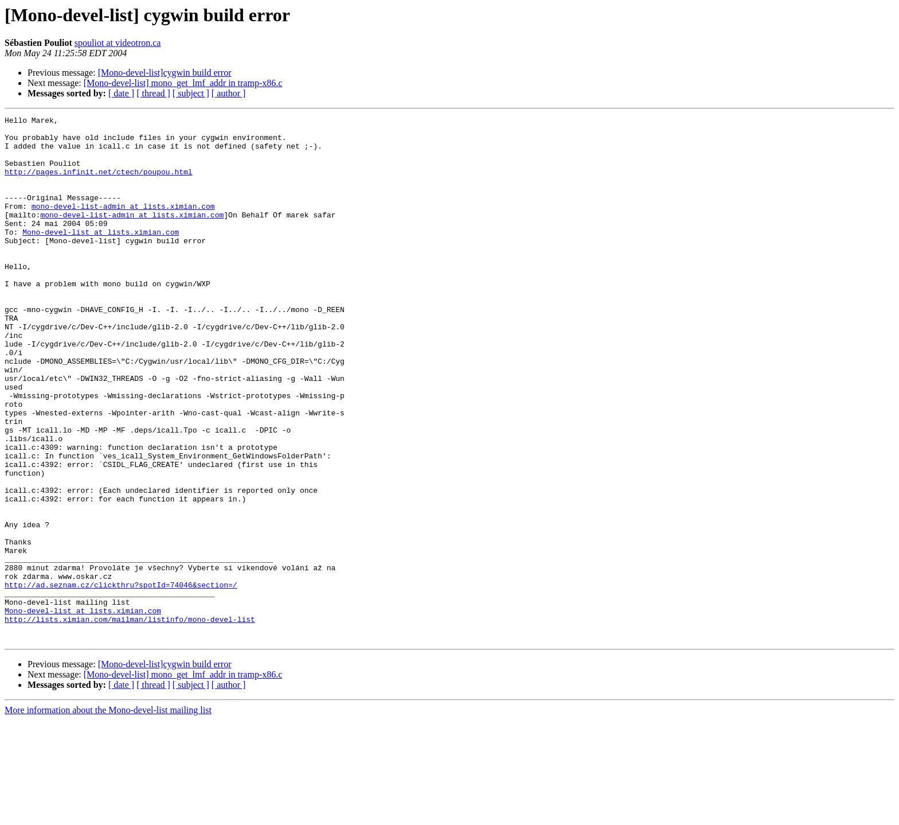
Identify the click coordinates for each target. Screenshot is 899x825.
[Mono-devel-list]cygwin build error (165, 72)
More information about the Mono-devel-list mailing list (108, 815)
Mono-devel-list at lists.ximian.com (100, 256)
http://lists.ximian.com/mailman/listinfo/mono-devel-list (130, 720)
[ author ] (229, 93)
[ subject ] (191, 93)
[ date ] (121, 93)
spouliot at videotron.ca (118, 43)
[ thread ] (153, 93)
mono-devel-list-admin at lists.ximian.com (123, 225)
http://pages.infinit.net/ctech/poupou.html (99, 183)
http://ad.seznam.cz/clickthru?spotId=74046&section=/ (121, 679)
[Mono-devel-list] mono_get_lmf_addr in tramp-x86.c (183, 83)
